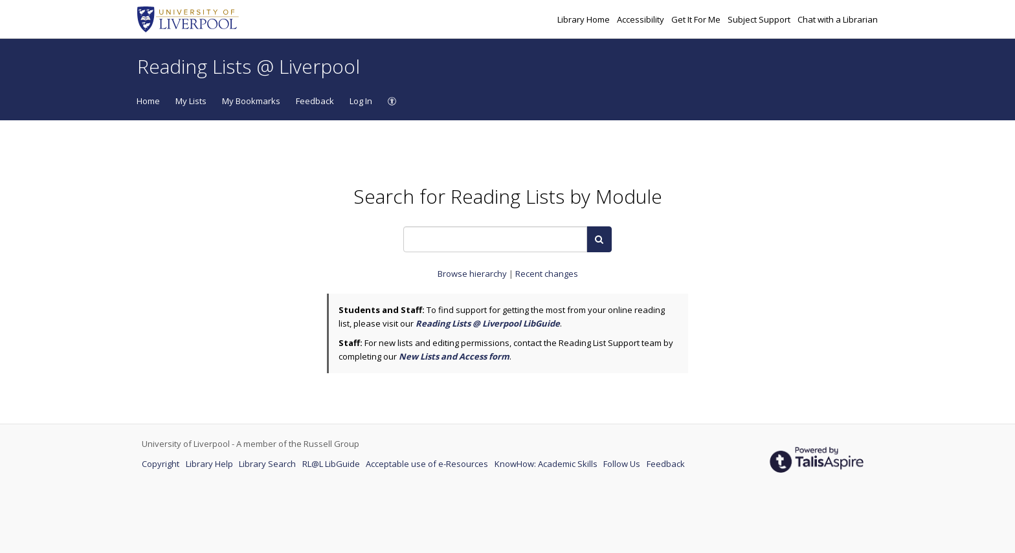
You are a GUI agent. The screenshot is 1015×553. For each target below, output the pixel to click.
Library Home (584, 19)
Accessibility (641, 19)
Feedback (315, 101)
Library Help (210, 464)
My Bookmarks (251, 101)
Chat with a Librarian (838, 19)
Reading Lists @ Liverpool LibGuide (488, 323)
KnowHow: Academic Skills (547, 464)
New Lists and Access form (454, 356)
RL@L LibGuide (332, 464)
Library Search (268, 464)
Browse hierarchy (473, 273)
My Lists (190, 101)
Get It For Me (696, 19)
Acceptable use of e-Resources (428, 464)
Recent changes (546, 273)
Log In (361, 101)
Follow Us (622, 464)
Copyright (161, 464)
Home (148, 101)
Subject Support (760, 19)
